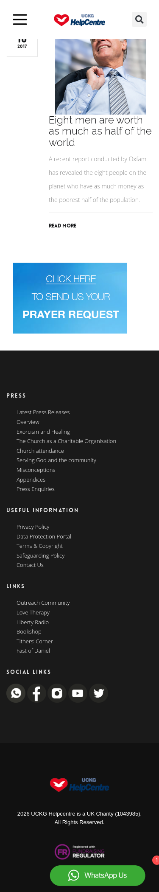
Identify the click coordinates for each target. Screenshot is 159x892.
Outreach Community (43, 603)
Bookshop (29, 631)
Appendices (31, 480)
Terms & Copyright (40, 546)
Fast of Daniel (33, 651)
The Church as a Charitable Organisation (66, 441)
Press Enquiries (36, 489)
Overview (28, 422)
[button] (139, 19)
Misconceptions (36, 470)
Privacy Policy (33, 527)
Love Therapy (33, 612)
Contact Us (30, 565)
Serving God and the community (56, 460)
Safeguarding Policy (40, 556)
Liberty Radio (33, 622)
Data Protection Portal (44, 536)
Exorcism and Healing (43, 432)
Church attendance (40, 451)
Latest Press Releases (43, 412)
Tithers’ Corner (35, 641)
